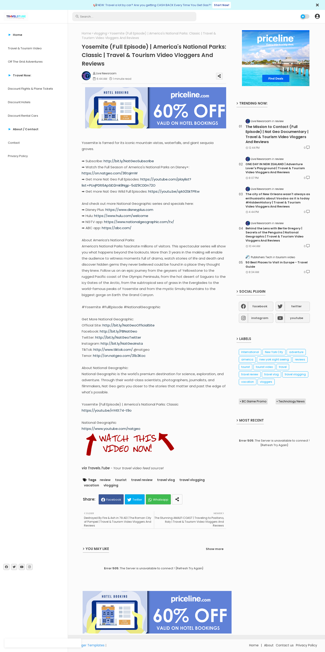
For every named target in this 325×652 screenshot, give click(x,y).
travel (283, 367)
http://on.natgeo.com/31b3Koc (119, 355)
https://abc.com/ (116, 228)
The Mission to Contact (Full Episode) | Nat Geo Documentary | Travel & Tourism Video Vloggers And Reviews (277, 134)
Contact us (285, 645)
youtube (296, 318)
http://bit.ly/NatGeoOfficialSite (128, 325)
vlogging (100, 33)
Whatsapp (160, 499)
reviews (300, 359)
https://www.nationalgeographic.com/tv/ (139, 221)
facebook (259, 306)
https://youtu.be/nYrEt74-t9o (107, 410)
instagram (259, 318)
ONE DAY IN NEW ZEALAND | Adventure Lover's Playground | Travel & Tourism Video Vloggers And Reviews (275, 168)
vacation (91, 485)
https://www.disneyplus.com (129, 209)
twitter (296, 306)
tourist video (264, 367)
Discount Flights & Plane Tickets (30, 89)
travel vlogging (192, 480)
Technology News (292, 401)
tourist (121, 480)
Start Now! (221, 5)
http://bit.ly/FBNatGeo (118, 331)
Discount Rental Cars (23, 116)
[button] (317, 16)
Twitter (137, 499)
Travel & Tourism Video (25, 48)
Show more (214, 549)
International (250, 352)
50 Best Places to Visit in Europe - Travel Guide (277, 264)
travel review (142, 480)
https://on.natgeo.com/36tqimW (110, 173)
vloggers (266, 382)
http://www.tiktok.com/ (113, 349)
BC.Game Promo (254, 401)
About (269, 645)
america (247, 359)
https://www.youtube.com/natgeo (111, 428)
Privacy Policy (18, 156)
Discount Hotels (19, 102)
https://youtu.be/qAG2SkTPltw (174, 191)
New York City (274, 352)
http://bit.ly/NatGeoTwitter (118, 337)
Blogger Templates (89, 645)
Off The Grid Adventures (25, 61)
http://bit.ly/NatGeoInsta (122, 343)
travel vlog (166, 480)
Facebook (113, 499)
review (105, 480)
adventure (296, 352)
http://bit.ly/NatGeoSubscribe (129, 161)
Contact (14, 143)
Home (86, 33)
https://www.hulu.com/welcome (121, 215)
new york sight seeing (274, 359)
